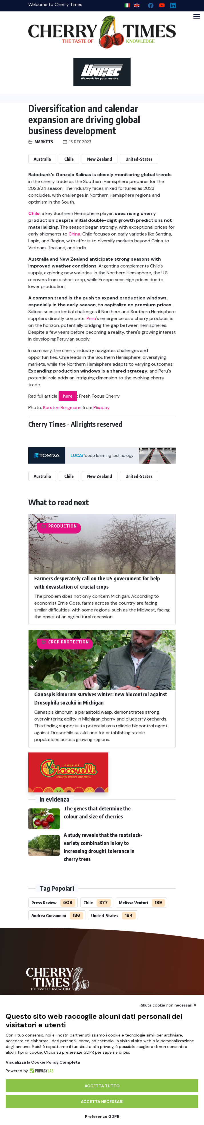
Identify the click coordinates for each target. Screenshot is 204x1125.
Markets (44, 141)
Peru (91, 318)
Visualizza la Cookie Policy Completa (43, 1062)
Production (62, 526)
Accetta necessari (102, 1101)
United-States (139, 159)
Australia (42, 159)
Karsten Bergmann (62, 407)
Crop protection (68, 641)
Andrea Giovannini (48, 915)
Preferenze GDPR (102, 1116)
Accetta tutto (102, 1085)
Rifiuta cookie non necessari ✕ (168, 1005)
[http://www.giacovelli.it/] (68, 772)
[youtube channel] (160, 4)
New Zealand (99, 159)
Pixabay (101, 407)
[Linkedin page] (171, 4)
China (74, 234)
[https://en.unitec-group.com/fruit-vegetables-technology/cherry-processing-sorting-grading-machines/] (102, 72)
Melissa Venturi (133, 902)
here (68, 396)
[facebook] (148, 4)
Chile (69, 159)
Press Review (44, 902)
